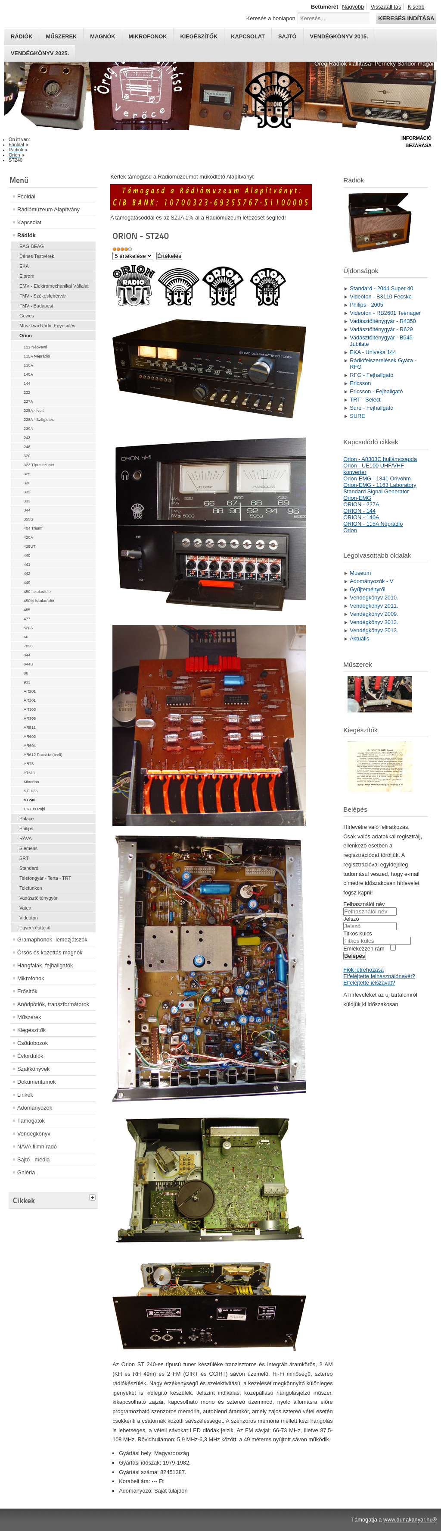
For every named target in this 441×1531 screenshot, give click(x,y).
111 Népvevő (35, 347)
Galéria (26, 1172)
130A (28, 365)
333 (27, 501)
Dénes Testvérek (36, 256)
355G (29, 519)
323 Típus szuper (39, 465)
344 (27, 510)
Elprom (26, 276)
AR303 (30, 709)
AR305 (30, 718)
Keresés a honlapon (270, 18)
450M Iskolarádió (39, 601)
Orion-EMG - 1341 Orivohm (376, 478)
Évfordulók (30, 1056)
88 (26, 673)
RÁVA (25, 838)
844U (28, 664)
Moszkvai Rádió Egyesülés (47, 325)
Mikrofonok (148, 36)
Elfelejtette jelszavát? (369, 982)
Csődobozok (32, 1043)
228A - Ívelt (33, 410)
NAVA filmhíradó (37, 1146)
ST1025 (30, 791)
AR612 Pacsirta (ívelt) (43, 755)
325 (27, 474)
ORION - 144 (359, 511)
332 (27, 492)
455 (27, 610)
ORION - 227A (361, 504)
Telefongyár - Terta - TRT (45, 878)
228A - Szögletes (39, 419)
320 (27, 456)
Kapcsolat (248, 36)
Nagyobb (353, 6)
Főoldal (26, 196)
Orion (25, 335)
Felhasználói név (364, 904)
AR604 (30, 746)
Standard (28, 868)
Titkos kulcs (357, 933)
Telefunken (30, 888)
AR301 (30, 700)
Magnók (102, 36)
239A (28, 429)
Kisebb (415, 6)
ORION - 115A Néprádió (373, 524)
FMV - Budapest (36, 305)
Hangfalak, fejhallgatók (45, 965)
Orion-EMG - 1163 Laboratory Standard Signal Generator (379, 488)
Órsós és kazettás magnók (50, 952)
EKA (24, 266)
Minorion (31, 782)
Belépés (354, 956)
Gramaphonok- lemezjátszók (52, 939)
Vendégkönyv (33, 1133)
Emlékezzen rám (363, 948)
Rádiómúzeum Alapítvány (48, 209)
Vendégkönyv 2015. (339, 36)
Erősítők (27, 991)
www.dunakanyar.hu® (410, 1519)
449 (27, 582)
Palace (26, 818)
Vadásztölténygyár (38, 897)
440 (27, 555)
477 (27, 619)
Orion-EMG (357, 498)
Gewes (26, 315)
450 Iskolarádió (37, 592)
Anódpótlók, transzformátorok (53, 1004)
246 (27, 447)
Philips (26, 828)
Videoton (28, 917)
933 (27, 682)
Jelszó (351, 919)
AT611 (29, 773)
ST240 (29, 800)
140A (28, 374)
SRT (24, 858)
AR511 (30, 727)
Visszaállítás (385, 6)
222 (27, 392)
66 (26, 637)
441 (27, 564)
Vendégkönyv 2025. (40, 53)
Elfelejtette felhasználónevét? (379, 976)
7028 (28, 646)
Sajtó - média (33, 1159)
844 (27, 655)
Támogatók (31, 1120)
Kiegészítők (198, 36)
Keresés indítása (406, 18)
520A (28, 628)
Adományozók (34, 1107)
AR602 (30, 736)
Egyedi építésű (34, 927)
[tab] (93, 1196)
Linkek (25, 1095)
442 (27, 573)
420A (28, 537)
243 (27, 438)
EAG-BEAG (31, 246)
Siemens (28, 848)
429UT (30, 546)
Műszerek (61, 36)
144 (27, 383)
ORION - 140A (361, 517)
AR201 (30, 691)
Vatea (25, 907)
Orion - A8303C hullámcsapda (380, 459)
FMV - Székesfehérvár (42, 295)
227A (28, 401)
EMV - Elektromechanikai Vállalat (54, 286)
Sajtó (287, 36)
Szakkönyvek (33, 1069)
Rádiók (21, 36)
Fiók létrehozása (363, 969)
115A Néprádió (37, 356)
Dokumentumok (36, 1082)
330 (27, 483)
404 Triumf (33, 528)
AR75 (29, 764)
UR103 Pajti (34, 809)
